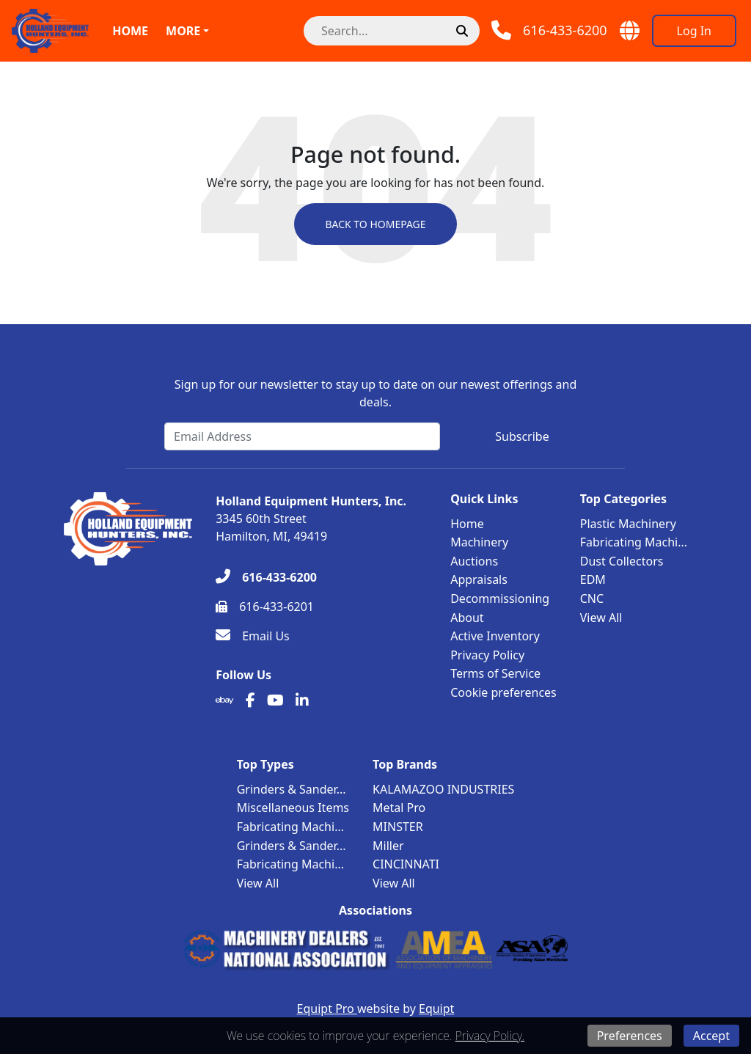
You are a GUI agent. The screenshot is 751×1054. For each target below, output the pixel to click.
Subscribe (522, 436)
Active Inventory (495, 636)
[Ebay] (225, 700)
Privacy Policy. (489, 1036)
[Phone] (549, 30)
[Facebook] (250, 700)
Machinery (479, 542)
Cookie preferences (503, 692)
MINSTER (398, 827)
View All (601, 618)
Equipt (436, 1008)
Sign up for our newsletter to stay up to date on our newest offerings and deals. (376, 393)
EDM (593, 579)
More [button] (183, 31)
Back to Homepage (375, 224)
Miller (388, 846)
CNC (592, 598)
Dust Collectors (622, 561)
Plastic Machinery (628, 524)
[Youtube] (275, 700)
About (466, 618)
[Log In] (694, 31)
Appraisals (479, 579)
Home (130, 31)
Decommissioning (499, 598)
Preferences (629, 1036)
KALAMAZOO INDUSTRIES (443, 789)
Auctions (474, 561)
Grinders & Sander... (291, 789)
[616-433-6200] (266, 577)
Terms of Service (495, 673)
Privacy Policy (487, 655)
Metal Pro (399, 807)
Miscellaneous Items (293, 807)
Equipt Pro (327, 1008)
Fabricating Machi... (633, 542)
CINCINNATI (406, 864)
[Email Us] (253, 636)
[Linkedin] (302, 700)
